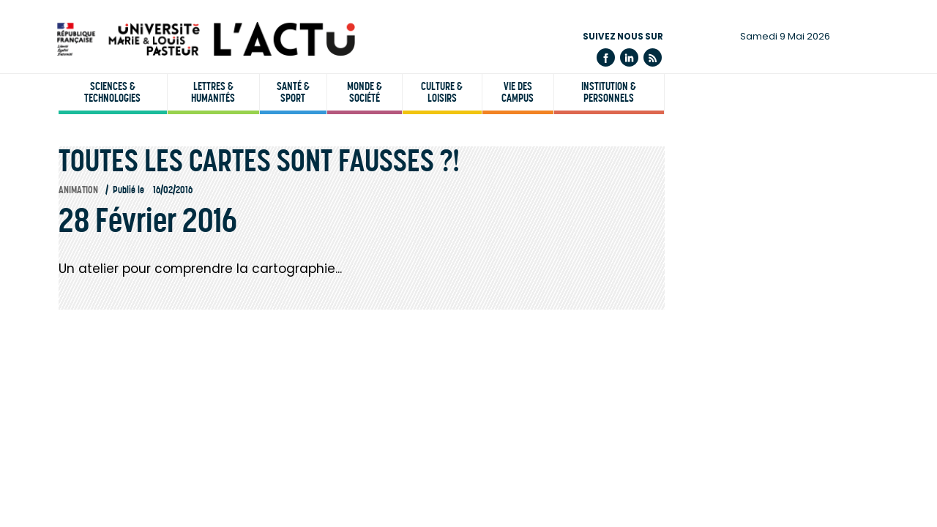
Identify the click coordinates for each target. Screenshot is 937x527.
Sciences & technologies (112, 92)
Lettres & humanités (213, 92)
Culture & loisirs (442, 92)
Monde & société (364, 92)
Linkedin (629, 57)
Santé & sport (293, 92)
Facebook (606, 57)
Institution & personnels (608, 92)
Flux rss (652, 57)
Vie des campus (517, 92)
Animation (78, 190)
